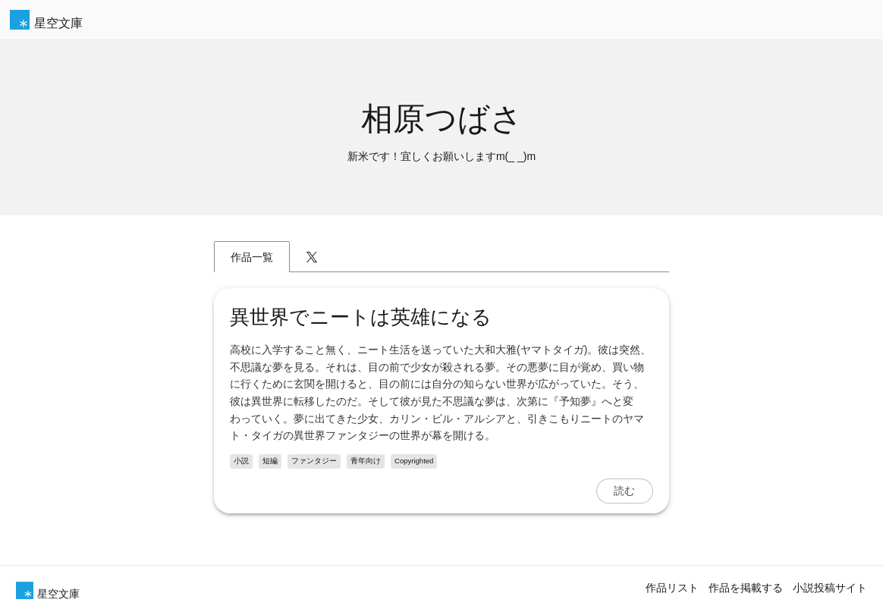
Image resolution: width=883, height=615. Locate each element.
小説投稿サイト (830, 588)
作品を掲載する (746, 588)
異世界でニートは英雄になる (361, 317)
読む (624, 491)
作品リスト (672, 588)
